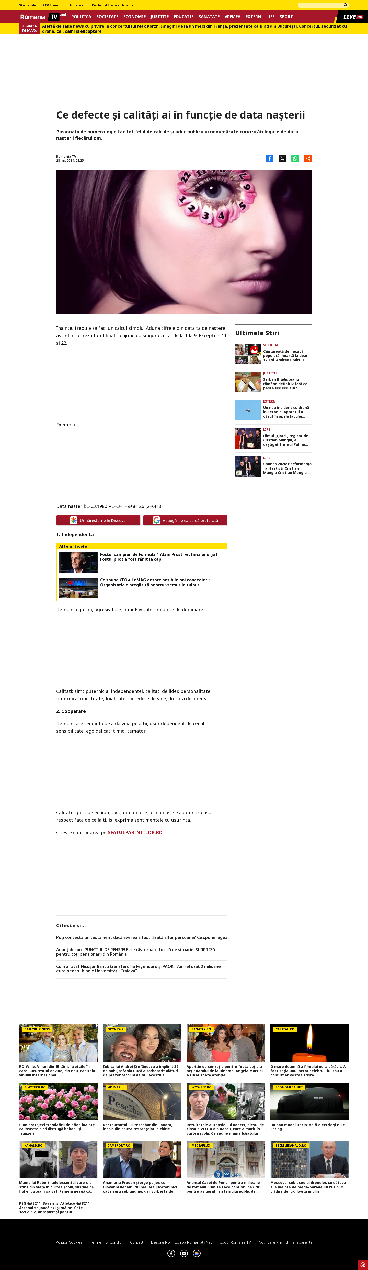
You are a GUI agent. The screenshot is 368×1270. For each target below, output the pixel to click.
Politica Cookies (69, 1242)
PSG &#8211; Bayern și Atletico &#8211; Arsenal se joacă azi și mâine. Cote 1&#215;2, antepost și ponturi (55, 1207)
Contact (136, 1242)
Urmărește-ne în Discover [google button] (98, 520)
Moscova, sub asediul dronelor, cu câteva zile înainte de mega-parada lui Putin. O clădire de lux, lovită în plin (308, 1187)
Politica (81, 16)
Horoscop (78, 5)
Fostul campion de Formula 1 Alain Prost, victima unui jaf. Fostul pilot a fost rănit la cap (159, 557)
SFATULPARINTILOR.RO (135, 832)
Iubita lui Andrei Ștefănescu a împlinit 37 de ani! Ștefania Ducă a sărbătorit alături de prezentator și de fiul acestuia (140, 1071)
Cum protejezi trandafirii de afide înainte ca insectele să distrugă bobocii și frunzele (57, 1129)
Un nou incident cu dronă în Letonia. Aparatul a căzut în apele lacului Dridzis (286, 412)
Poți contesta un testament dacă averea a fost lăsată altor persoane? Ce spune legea (141, 937)
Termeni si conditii (106, 1242)
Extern (253, 16)
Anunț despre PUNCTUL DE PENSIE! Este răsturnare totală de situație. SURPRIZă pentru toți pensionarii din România (135, 952)
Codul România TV (235, 1242)
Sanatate (209, 16)
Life (270, 16)
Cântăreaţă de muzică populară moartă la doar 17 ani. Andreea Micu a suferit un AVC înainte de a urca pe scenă (286, 355)
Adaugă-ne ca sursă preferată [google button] (185, 520)
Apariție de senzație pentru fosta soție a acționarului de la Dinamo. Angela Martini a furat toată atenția (225, 1071)
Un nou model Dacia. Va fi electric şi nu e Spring (307, 1127)
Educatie (183, 16)
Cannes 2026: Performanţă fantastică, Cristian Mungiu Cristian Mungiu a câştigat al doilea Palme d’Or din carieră (287, 468)
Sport (286, 16)
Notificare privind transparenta (286, 1242)
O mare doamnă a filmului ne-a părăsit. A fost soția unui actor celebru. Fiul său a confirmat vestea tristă (308, 1071)
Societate (107, 16)
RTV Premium (53, 5)
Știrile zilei (28, 5)
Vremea (232, 16)
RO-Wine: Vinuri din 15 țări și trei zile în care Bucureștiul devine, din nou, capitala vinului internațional (57, 1071)
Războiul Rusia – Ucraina (113, 5)
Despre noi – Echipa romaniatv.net (181, 1242)
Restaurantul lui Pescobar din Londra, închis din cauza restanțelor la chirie (137, 1127)
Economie (134, 16)
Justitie (160, 16)
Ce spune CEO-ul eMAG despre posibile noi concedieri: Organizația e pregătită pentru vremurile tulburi (155, 582)
